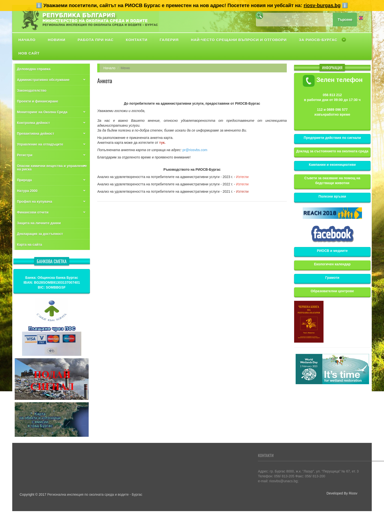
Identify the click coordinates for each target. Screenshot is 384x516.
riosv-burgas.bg (322, 5)
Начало (109, 68)
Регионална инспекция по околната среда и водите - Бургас (94, 494)
